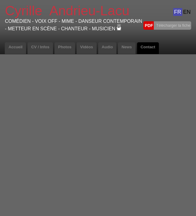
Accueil (15, 47)
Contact (148, 47)
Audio (107, 47)
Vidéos (86, 47)
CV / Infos (40, 47)
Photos (65, 47)
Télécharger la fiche (173, 25)
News (126, 47)
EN (187, 12)
